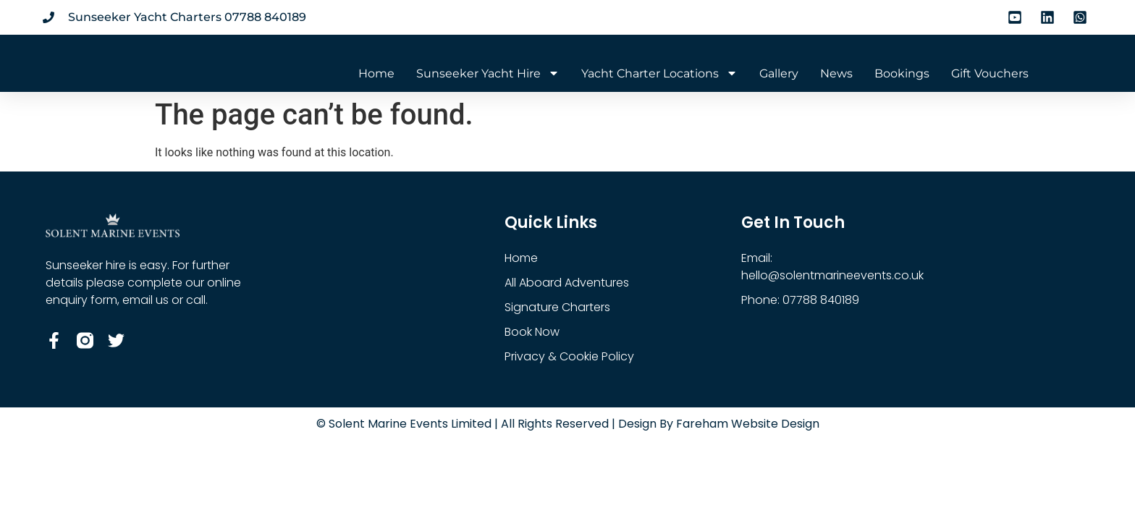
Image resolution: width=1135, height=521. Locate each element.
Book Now (532, 331)
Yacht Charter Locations (659, 73)
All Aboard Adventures (567, 282)
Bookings (901, 73)
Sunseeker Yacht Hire (488, 73)
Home (376, 73)
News (836, 73)
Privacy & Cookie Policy (569, 356)
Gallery (778, 73)
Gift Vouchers (990, 73)
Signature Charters (557, 307)
